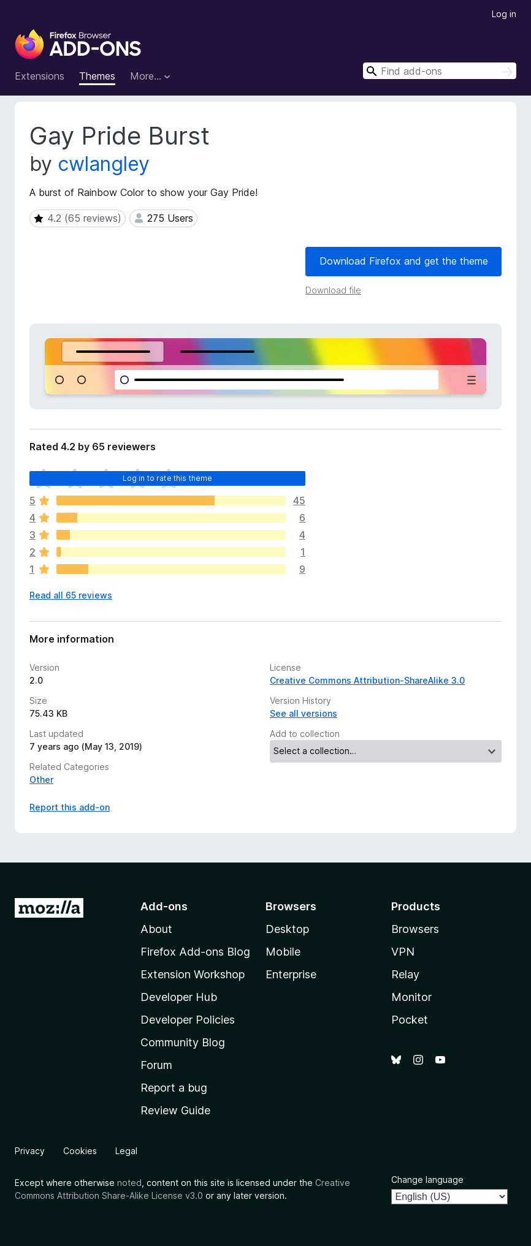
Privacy (30, 1151)
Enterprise (291, 974)
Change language (427, 1179)
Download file (333, 290)
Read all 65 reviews (70, 595)
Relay (405, 974)
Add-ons (164, 906)
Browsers (415, 929)
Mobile (283, 951)
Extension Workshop (192, 974)
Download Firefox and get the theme (403, 261)
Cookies (80, 1151)
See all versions (303, 713)
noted (129, 1182)
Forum (156, 1065)
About (156, 929)
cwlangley (104, 164)
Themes (97, 76)
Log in (504, 14)
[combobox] (439, 70)
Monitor (411, 997)
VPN (402, 951)
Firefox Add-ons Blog (195, 951)
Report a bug (173, 1087)
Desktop (287, 929)
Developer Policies (187, 1019)
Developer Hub (178, 997)
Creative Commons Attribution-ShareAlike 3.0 (367, 680)
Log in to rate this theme (168, 478)
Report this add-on (69, 807)
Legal (126, 1151)
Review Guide (175, 1110)
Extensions (39, 76)
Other (41, 779)
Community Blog (182, 1042)
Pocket (409, 1019)
